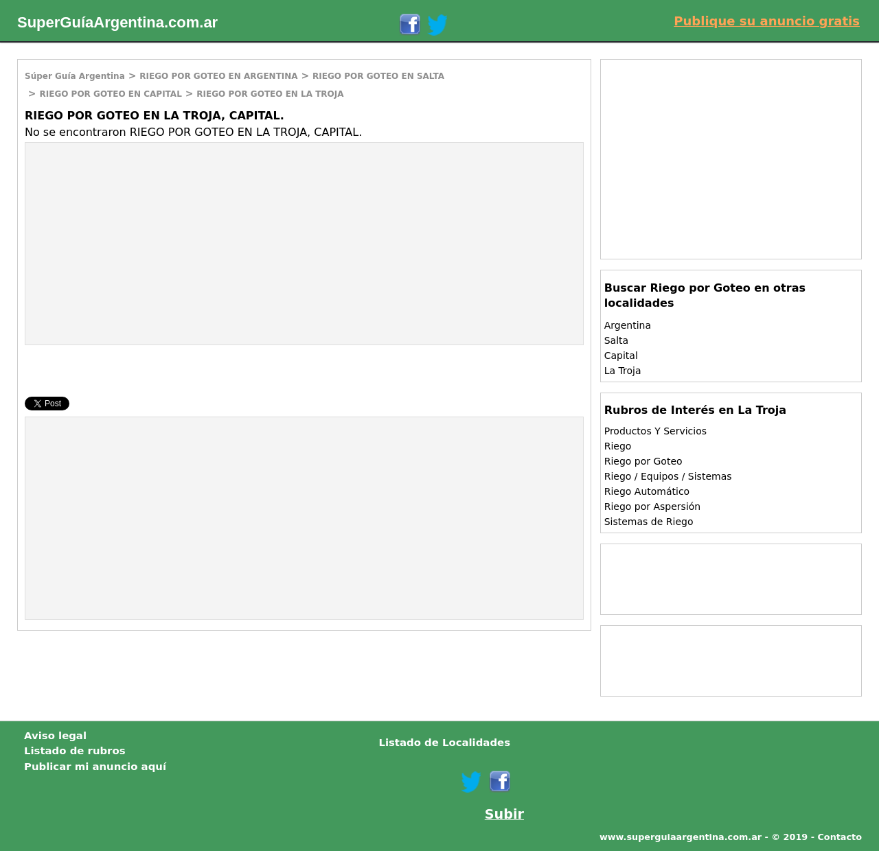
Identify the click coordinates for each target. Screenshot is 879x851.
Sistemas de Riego (649, 521)
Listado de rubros (75, 751)
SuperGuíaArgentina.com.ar (117, 22)
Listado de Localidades (444, 742)
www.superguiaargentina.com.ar (681, 837)
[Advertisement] (140, 242)
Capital (621, 355)
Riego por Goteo (643, 461)
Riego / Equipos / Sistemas (668, 476)
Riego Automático (647, 491)
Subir (504, 814)
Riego (618, 446)
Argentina (627, 325)
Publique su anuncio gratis (767, 21)
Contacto (839, 837)
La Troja (622, 370)
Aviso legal (55, 736)
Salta (616, 340)
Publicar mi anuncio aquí (95, 766)
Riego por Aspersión (652, 506)
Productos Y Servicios (655, 431)
